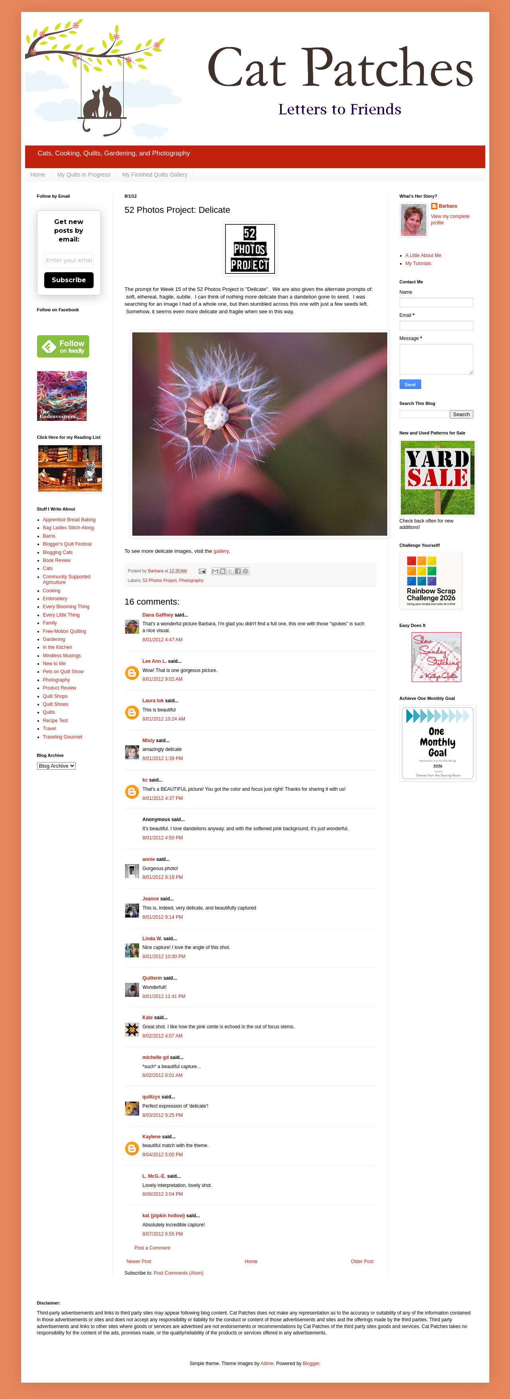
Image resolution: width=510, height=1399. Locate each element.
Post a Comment (152, 1248)
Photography (191, 580)
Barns (49, 536)
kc (145, 780)
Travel (49, 728)
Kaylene (152, 1137)
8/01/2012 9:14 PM (163, 917)
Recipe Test (55, 720)
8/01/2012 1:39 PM (163, 758)
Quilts (49, 712)
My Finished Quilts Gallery (154, 174)
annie (149, 859)
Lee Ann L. (155, 661)
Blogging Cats (58, 552)
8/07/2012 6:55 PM (163, 1234)
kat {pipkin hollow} (164, 1215)
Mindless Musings (62, 655)
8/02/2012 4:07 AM (163, 1036)
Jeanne (151, 899)
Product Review (59, 688)
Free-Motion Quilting (64, 631)
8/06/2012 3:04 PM (163, 1194)
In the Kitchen (57, 647)
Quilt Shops (55, 696)
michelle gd (156, 1057)
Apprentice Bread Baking (69, 520)
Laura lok (153, 700)
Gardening (54, 639)
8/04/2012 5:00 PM (163, 1154)
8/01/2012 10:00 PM (164, 956)
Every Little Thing (61, 615)
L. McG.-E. (154, 1176)
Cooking (52, 590)
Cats (48, 568)
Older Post (362, 1261)
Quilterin (152, 978)
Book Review (57, 560)
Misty (149, 740)
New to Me (54, 663)
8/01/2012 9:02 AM (163, 679)
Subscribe (69, 280)
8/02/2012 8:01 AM (163, 1075)
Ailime (267, 1363)
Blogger (311, 1363)
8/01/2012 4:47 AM (163, 640)
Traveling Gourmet (62, 737)
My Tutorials (419, 263)
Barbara (448, 206)
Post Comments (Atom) (179, 1273)
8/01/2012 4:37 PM (163, 798)
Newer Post (139, 1261)
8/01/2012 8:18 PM (163, 877)
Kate (148, 1017)
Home (38, 174)
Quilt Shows (56, 704)
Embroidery (55, 598)
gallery (221, 551)
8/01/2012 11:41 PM (164, 996)
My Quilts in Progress (83, 174)
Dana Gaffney (158, 615)
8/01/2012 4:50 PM (163, 838)
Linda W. (152, 938)
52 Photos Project (160, 580)
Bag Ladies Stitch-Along (68, 528)
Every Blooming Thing (66, 606)
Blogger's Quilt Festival (67, 544)
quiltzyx (152, 1097)
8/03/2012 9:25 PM (163, 1115)
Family (50, 623)
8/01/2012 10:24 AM (164, 719)
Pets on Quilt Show (63, 671)
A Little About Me (423, 255)
